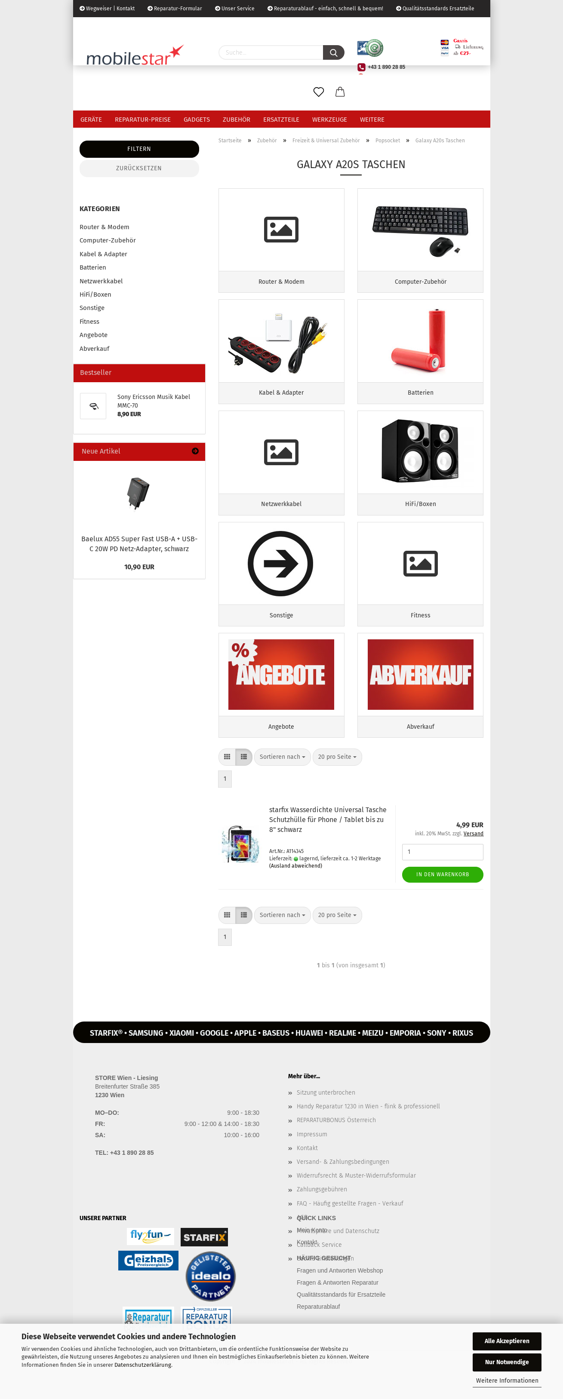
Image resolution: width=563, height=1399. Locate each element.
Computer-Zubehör (108, 240)
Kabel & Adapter (103, 254)
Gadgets (197, 119)
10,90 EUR (139, 567)
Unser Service (235, 9)
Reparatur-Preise (143, 119)
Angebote (94, 335)
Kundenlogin (144, 26)
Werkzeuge (329, 119)
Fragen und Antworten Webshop (340, 1283)
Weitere (372, 119)
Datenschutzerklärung (142, 1365)
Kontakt (307, 1161)
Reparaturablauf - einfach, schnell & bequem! (325, 9)
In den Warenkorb (442, 888)
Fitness (89, 321)
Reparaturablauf (318, 1319)
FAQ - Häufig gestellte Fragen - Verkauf (350, 1217)
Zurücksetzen (139, 168)
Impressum (312, 1147)
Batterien (93, 267)
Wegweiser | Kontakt (107, 9)
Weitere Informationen (507, 1380)
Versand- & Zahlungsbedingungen (343, 1175)
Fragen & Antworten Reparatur (337, 1295)
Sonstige (92, 308)
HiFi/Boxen (95, 294)
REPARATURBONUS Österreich (336, 1134)
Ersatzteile (281, 119)
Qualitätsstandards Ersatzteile (435, 9)
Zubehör (236, 119)
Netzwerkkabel (101, 281)
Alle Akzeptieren (507, 1341)
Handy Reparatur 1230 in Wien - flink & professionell (368, 1120)
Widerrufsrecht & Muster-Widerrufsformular (356, 1189)
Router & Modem (104, 227)
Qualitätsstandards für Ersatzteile (341, 1307)
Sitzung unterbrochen (326, 1106)
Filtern (139, 149)
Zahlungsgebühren (322, 1203)
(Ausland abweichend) (295, 879)
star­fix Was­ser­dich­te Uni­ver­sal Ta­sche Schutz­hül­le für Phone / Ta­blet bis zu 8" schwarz (328, 833)
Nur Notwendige (507, 1362)
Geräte (91, 119)
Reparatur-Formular (175, 9)
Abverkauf (94, 349)
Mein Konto (312, 1243)
